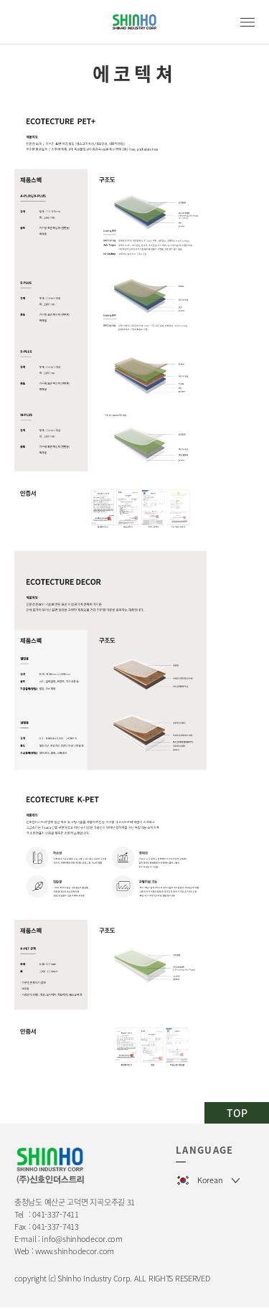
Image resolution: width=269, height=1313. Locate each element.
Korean (209, 1180)
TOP (237, 1113)
